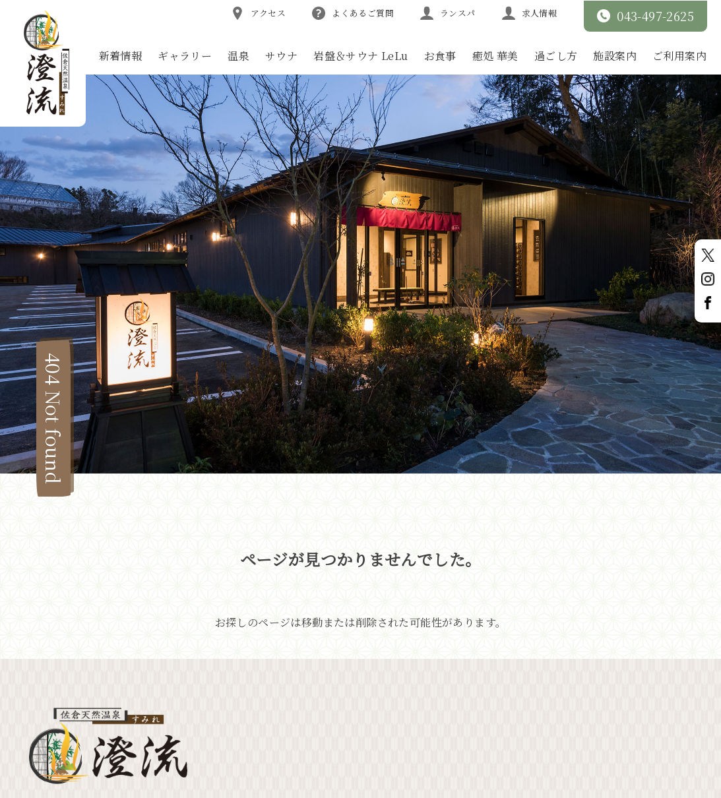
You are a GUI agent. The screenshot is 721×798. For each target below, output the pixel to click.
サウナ (281, 55)
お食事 (440, 55)
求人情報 (529, 13)
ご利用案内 (679, 55)
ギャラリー (185, 55)
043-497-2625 (645, 15)
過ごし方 (556, 55)
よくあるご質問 (353, 13)
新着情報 (120, 55)
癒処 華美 (495, 55)
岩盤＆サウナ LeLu (360, 55)
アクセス (258, 13)
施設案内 (615, 55)
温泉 (238, 55)
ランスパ (448, 13)
